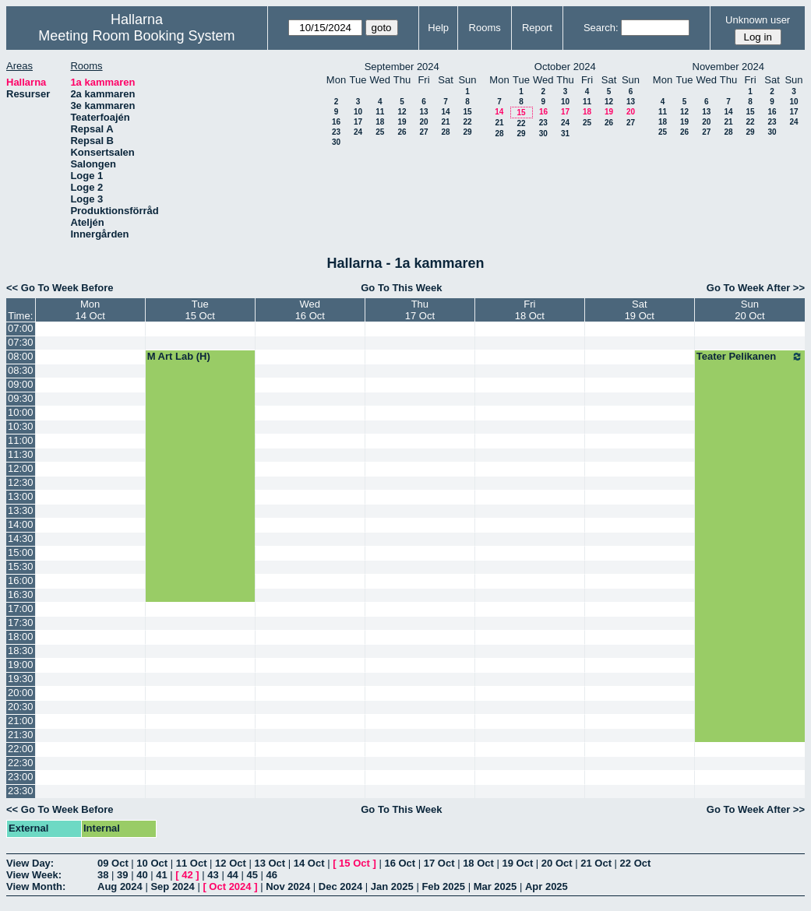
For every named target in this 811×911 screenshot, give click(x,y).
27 (423, 132)
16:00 (20, 580)
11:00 (20, 440)
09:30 (20, 398)
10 (358, 111)
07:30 (20, 342)
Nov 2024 (288, 886)
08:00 (20, 356)
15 (467, 111)
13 (423, 111)
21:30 (20, 734)
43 (212, 875)
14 (445, 111)
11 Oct (191, 863)
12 (401, 111)
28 (445, 132)
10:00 (20, 412)
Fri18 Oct (530, 310)
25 (380, 132)
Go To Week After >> (756, 288)
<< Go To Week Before (60, 288)
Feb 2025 (443, 886)
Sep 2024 (172, 886)
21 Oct (596, 863)
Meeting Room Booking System (136, 36)
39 (122, 875)
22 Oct (635, 863)
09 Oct (113, 863)
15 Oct (354, 863)
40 (141, 875)
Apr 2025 (546, 886)
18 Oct (478, 863)
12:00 (20, 468)
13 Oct (269, 863)
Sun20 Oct (749, 310)
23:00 (20, 777)
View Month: (35, 886)
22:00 (20, 748)
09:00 (20, 384)
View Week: (34, 875)
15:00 (20, 552)
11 (380, 111)
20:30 (20, 706)
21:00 (20, 720)
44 (232, 875)
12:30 (20, 482)
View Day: (30, 863)
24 (358, 132)
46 (271, 875)
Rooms (485, 27)
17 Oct (439, 863)
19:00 (20, 664)
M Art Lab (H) (178, 356)
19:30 (20, 678)
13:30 (20, 510)
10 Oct (151, 863)
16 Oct (399, 863)
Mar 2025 (495, 886)
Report (537, 27)
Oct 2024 (230, 886)
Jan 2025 (392, 886)
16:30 (20, 594)
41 (161, 875)
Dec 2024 (340, 886)
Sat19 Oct (639, 310)
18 (380, 122)
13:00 (20, 496)
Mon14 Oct (89, 310)
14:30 (20, 538)
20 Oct (557, 863)
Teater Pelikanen (749, 356)
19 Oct (518, 863)
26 (401, 132)
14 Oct (309, 863)
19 (401, 122)
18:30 (20, 650)
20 (423, 122)
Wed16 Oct (310, 310)
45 (251, 875)
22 (467, 122)
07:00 (20, 328)
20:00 (20, 692)
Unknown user (757, 20)
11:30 (20, 454)
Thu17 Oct (420, 310)
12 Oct (230, 863)
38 (102, 875)
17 (358, 122)
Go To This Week (401, 288)
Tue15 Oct (200, 310)
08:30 (20, 370)
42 (187, 875)
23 (336, 132)
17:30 (20, 622)
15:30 (20, 566)
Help (438, 27)
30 (336, 142)
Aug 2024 (120, 886)
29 (467, 132)
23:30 (20, 791)
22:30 (20, 763)
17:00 (20, 608)
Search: (601, 27)
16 (336, 122)
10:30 (20, 426)
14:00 (20, 524)
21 (445, 122)
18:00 (20, 636)
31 (565, 133)
